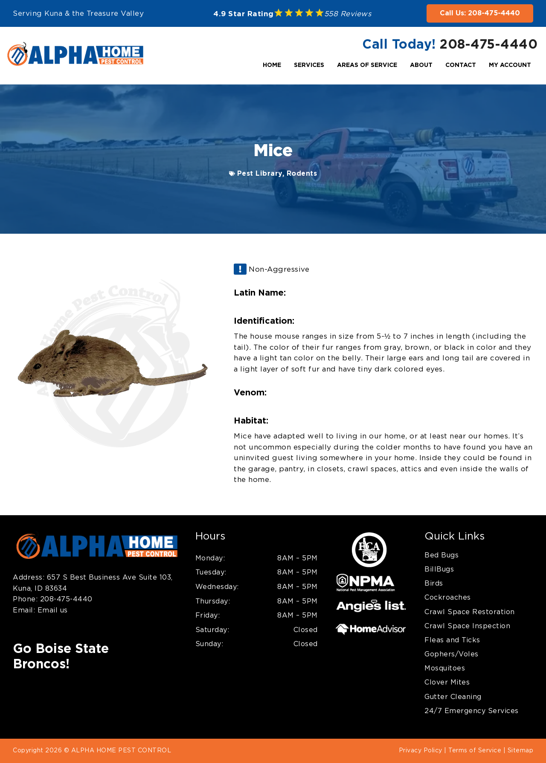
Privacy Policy (420, 751)
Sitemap (521, 751)
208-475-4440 (488, 44)
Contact (460, 65)
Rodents (302, 173)
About (421, 65)
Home (272, 65)
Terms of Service (474, 751)
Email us (51, 610)
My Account (510, 65)
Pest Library (259, 173)
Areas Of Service (367, 65)
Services (309, 65)
